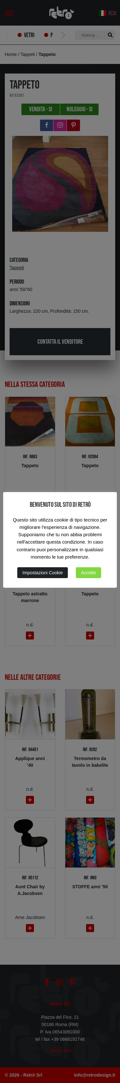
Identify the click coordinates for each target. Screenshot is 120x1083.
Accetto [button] (88, 572)
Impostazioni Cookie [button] (42, 572)
